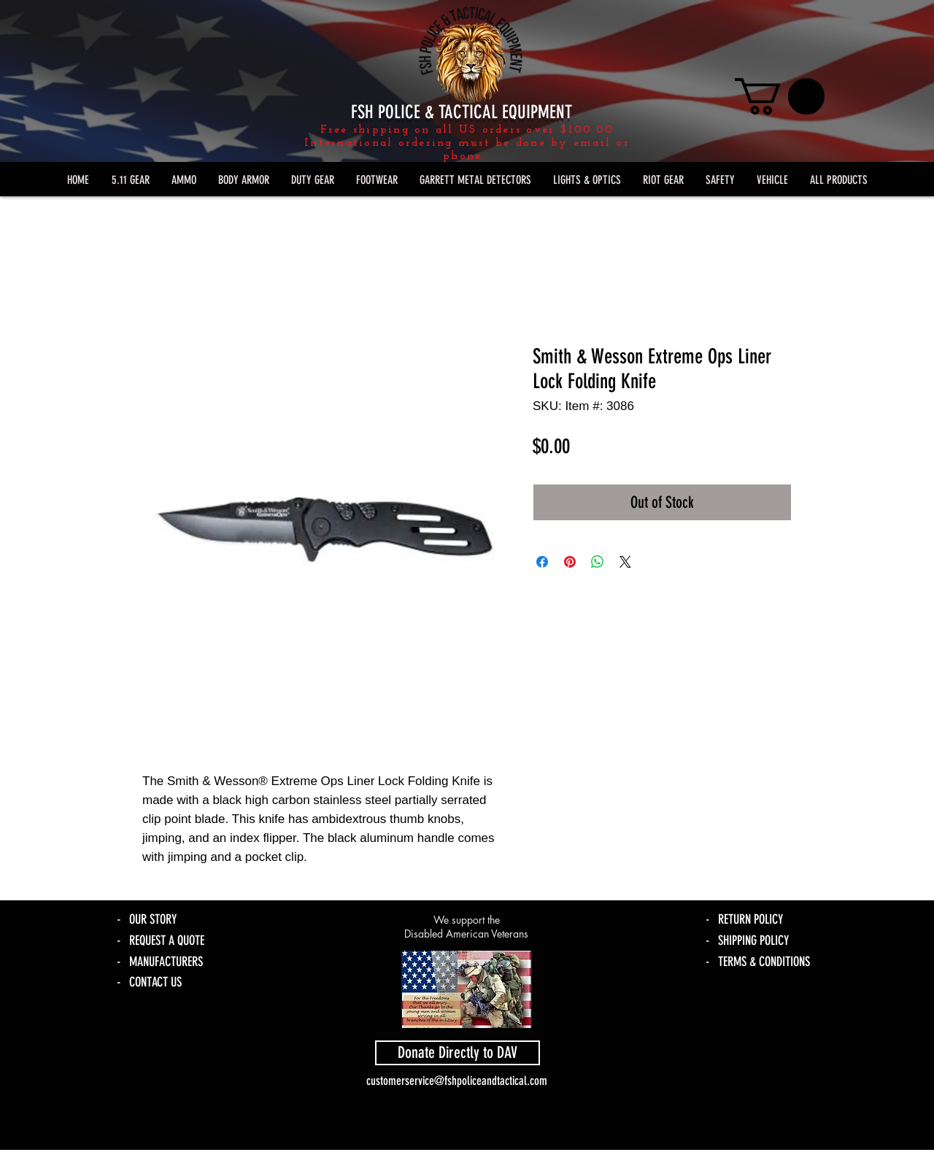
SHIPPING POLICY (753, 940)
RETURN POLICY (750, 919)
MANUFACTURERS (166, 962)
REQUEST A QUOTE (166, 940)
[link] (780, 96)
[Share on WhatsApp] (597, 562)
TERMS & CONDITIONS (764, 962)
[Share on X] (625, 562)
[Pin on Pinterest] (570, 562)
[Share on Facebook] (542, 562)
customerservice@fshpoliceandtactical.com (456, 1080)
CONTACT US (155, 982)
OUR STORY (153, 919)
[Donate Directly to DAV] (457, 1052)
